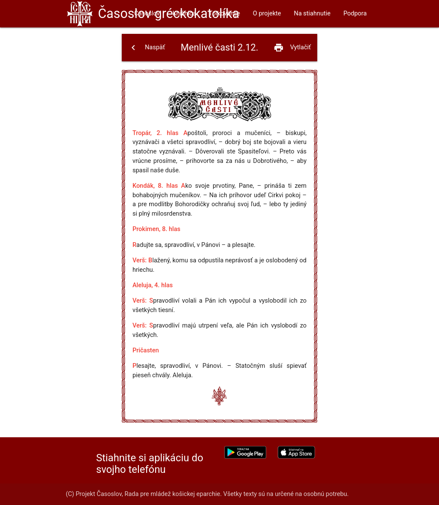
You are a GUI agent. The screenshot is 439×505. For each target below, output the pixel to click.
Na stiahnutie (312, 13)
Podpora (355, 13)
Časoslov (168, 13)
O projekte (267, 13)
